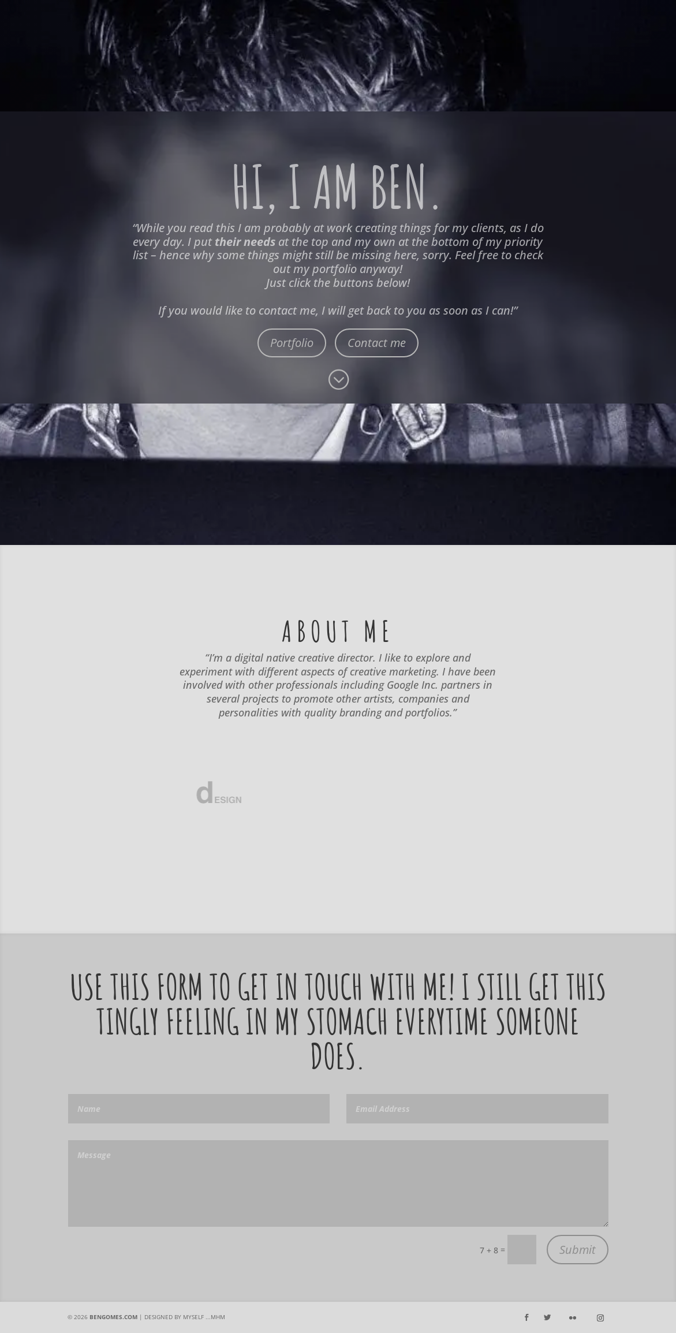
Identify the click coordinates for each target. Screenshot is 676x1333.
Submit (577, 1249)
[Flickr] (572, 1318)
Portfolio (291, 342)
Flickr (631, 63)
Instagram (546, 63)
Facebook (451, 63)
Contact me (377, 342)
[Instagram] (600, 1318)
